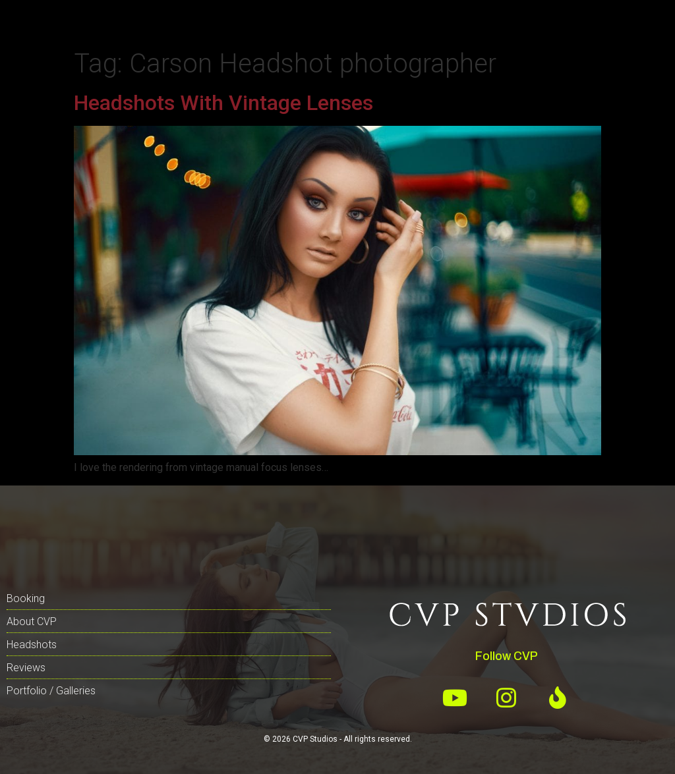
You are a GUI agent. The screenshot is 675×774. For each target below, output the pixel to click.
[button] (40, 21)
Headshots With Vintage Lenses (223, 102)
